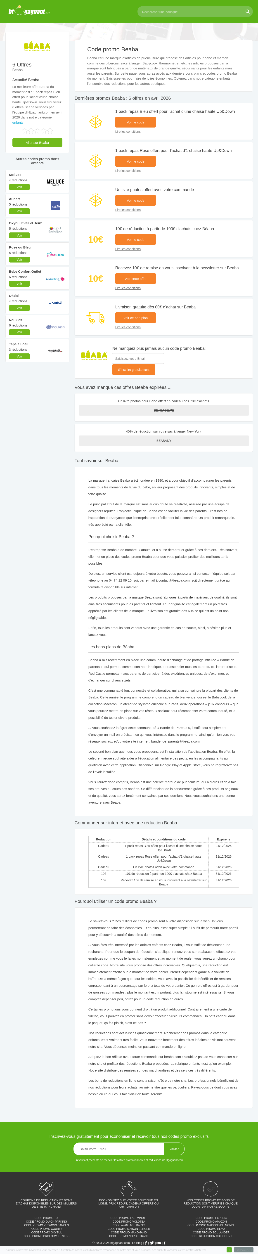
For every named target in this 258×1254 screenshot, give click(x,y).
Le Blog (137, 1243)
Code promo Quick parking (46, 1221)
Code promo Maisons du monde (211, 1225)
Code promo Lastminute (129, 1218)
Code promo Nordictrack (129, 1236)
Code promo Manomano (129, 1232)
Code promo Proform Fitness (46, 1236)
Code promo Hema (211, 1228)
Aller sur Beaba (37, 142)
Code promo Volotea (129, 1221)
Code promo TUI (47, 1218)
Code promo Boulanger (211, 1232)
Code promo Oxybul (46, 1232)
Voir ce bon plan (135, 318)
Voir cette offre (135, 279)
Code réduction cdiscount (211, 1236)
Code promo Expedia (211, 1218)
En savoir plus (244, 1250)
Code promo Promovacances (46, 1225)
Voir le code (135, 122)
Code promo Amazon (211, 1221)
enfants (18, 122)
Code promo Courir (46, 1228)
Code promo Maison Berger (129, 1228)
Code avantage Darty (129, 1225)
